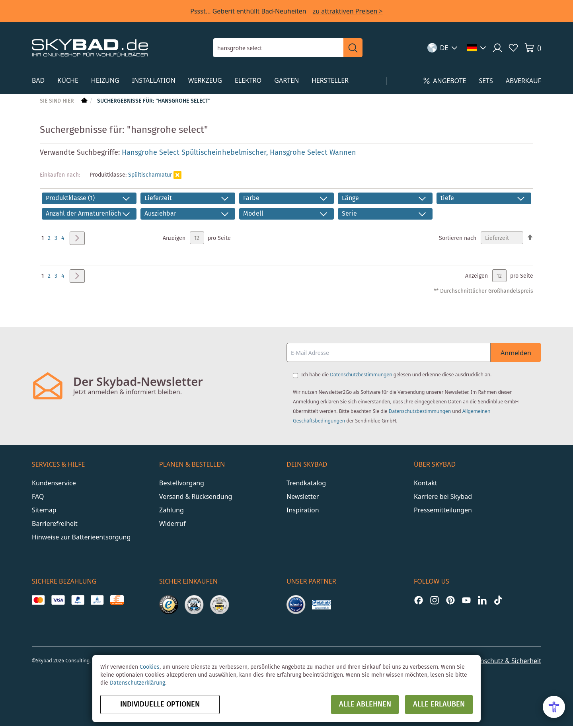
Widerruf (172, 523)
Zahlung (171, 510)
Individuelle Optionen (160, 704)
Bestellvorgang (181, 483)
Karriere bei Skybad (443, 496)
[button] (442, 48)
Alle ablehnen (365, 704)
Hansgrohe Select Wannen (313, 152)
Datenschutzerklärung (137, 683)
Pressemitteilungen (443, 510)
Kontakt (425, 483)
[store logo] (90, 47)
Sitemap (44, 510)
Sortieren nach (457, 238)
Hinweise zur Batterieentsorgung (81, 537)
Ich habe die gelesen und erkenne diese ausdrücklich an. (396, 374)
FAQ (38, 496)
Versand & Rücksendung (195, 496)
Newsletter (302, 496)
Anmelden (516, 352)
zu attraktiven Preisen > (348, 11)
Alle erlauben (439, 704)
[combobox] (278, 47)
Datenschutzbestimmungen (361, 374)
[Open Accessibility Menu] (554, 707)
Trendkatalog (306, 483)
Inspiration (302, 510)
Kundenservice (54, 483)
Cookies (150, 667)
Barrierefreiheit (55, 523)
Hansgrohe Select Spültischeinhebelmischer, (196, 152)
